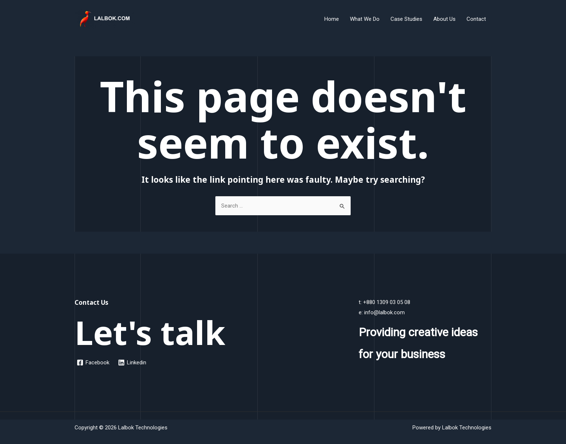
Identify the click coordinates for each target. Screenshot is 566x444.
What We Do (365, 19)
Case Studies (406, 19)
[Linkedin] (132, 362)
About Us (444, 19)
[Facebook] (93, 362)
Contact (476, 19)
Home (331, 19)
